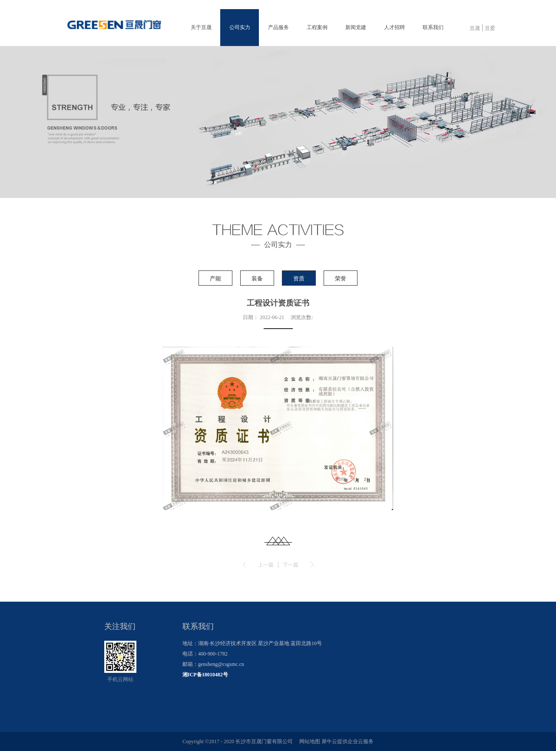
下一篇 (290, 565)
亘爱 (490, 28)
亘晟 (475, 28)
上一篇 (266, 565)
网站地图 (308, 741)
